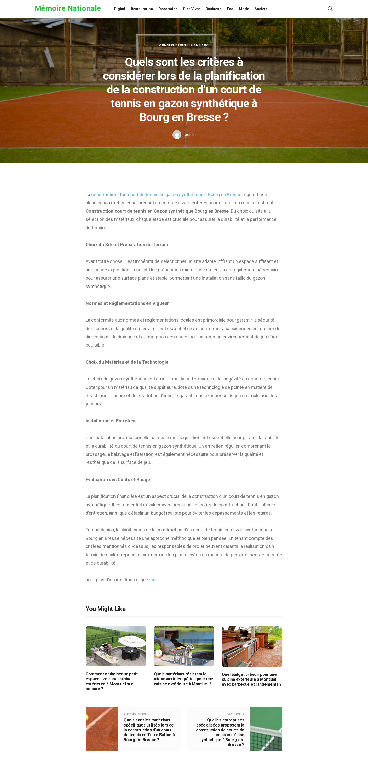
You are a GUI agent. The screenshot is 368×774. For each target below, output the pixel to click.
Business (213, 9)
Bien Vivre (191, 9)
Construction (172, 45)
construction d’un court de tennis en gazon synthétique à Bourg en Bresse (166, 194)
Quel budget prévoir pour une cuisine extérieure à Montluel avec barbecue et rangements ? (252, 679)
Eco (230, 9)
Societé (261, 9)
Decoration (168, 9)
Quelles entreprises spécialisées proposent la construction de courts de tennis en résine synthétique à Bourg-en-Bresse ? (220, 732)
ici (154, 579)
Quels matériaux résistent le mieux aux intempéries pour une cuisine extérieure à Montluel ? (183, 679)
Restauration (142, 9)
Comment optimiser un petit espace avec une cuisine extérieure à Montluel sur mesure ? (112, 681)
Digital (119, 9)
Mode (244, 9)
